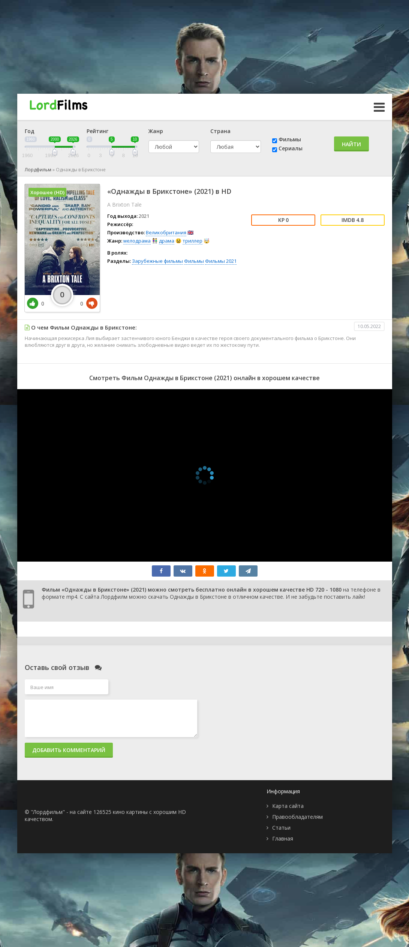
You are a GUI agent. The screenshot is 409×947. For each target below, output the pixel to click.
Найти (351, 144)
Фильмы (290, 139)
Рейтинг (97, 131)
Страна (220, 131)
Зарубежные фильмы (157, 261)
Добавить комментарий (68, 750)
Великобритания (166, 232)
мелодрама (137, 240)
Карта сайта (288, 805)
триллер (192, 240)
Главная (282, 838)
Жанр (155, 131)
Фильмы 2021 (221, 261)
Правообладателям (297, 816)
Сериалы (291, 148)
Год (29, 131)
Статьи (281, 827)
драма (166, 240)
